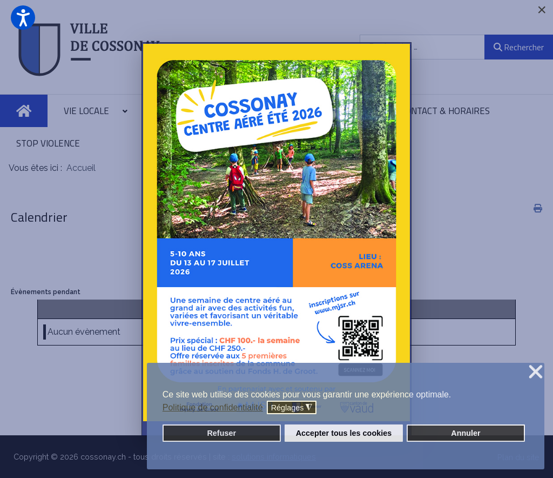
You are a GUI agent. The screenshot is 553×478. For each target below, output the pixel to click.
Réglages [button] (292, 408)
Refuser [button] (221, 433)
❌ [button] (535, 372)
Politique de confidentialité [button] (213, 407)
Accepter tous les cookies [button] (344, 433)
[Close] (541, 9)
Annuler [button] (465, 433)
